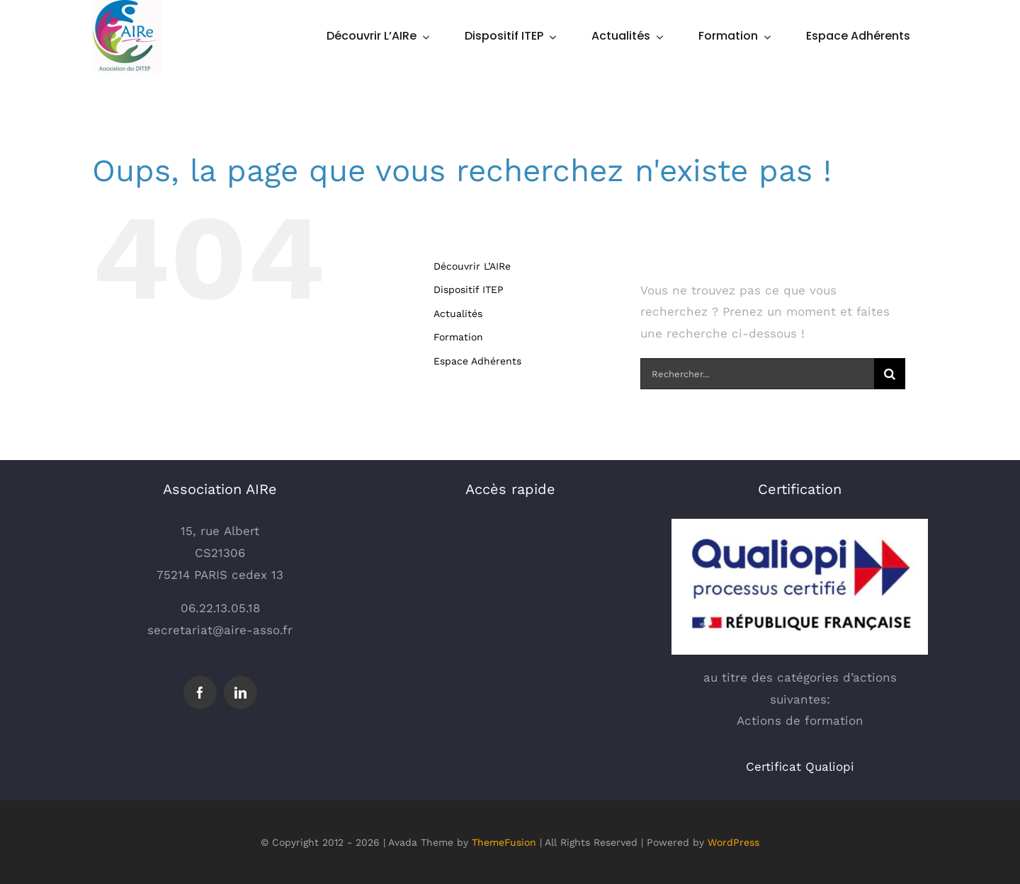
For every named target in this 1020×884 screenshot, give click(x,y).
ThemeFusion (504, 842)
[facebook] (200, 692)
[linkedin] (240, 692)
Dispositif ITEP (469, 289)
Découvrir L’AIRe (472, 266)
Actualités (458, 313)
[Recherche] (889, 373)
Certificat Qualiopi (800, 766)
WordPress (733, 842)
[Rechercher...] (756, 373)
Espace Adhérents (477, 361)
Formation (458, 337)
